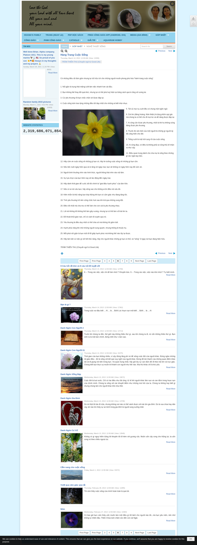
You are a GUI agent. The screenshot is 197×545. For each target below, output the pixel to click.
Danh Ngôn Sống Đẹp (70, 374)
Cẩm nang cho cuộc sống (72, 467)
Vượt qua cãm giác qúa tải (72, 485)
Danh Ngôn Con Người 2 (72, 328)
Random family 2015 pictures (37, 102)
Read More (52, 73)
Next (170, 51)
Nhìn (62, 509)
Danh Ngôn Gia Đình (70, 398)
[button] (140, 35)
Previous (161, 51)
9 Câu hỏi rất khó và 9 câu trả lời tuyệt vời (80, 266)
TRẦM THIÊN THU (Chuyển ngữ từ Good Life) (81, 62)
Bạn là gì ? (65, 304)
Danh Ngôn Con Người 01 (72, 350)
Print (62, 253)
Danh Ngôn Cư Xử (69, 430)
